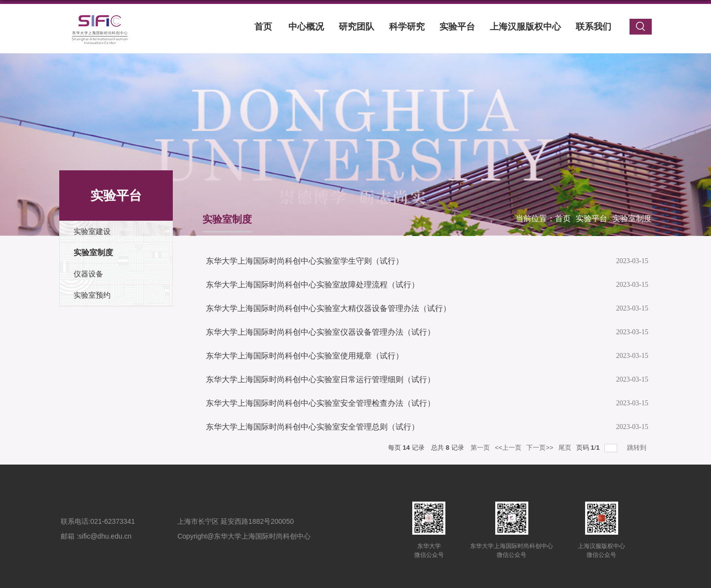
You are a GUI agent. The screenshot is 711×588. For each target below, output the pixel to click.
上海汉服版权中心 (525, 27)
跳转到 (637, 447)
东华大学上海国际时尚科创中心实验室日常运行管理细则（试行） (320, 379)
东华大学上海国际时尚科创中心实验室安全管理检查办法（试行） (320, 403)
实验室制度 (632, 218)
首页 (263, 27)
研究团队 (356, 27)
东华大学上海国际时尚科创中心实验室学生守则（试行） (304, 261)
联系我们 (593, 27)
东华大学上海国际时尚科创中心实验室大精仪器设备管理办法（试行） (328, 308)
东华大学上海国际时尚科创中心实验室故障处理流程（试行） (312, 284)
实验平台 (457, 27)
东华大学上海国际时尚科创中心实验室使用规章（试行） (304, 356)
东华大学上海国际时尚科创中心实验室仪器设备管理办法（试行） (320, 332)
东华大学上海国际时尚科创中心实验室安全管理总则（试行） (312, 427)
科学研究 (407, 27)
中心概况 (306, 27)
